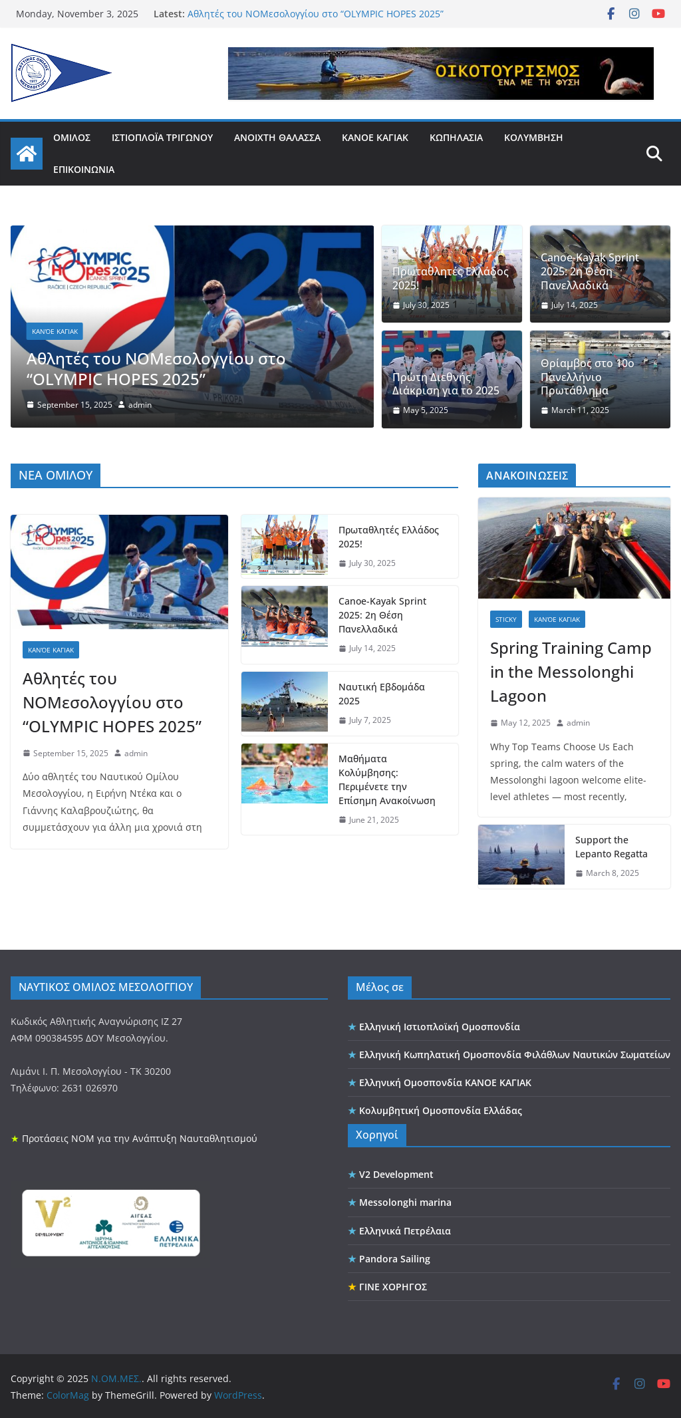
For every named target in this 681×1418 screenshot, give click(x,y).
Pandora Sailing (394, 1256)
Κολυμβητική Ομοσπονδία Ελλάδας (440, 1109)
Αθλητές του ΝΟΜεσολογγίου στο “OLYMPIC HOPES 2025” (316, 13)
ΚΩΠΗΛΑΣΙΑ (456, 137)
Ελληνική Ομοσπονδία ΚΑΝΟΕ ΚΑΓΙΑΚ (445, 1081)
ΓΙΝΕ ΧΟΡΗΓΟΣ (393, 1284)
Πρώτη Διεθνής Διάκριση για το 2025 (445, 384)
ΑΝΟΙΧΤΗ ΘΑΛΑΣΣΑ (277, 137)
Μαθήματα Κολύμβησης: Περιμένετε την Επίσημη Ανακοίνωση (387, 777)
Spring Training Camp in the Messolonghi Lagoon (571, 669)
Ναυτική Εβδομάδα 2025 (382, 691)
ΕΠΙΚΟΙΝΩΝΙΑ (83, 169)
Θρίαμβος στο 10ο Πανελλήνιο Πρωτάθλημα (587, 377)
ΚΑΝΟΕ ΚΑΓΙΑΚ (375, 137)
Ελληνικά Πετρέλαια (405, 1228)
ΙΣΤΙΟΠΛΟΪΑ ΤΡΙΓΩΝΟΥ (162, 137)
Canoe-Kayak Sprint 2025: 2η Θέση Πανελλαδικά (590, 271)
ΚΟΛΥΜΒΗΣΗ (533, 137)
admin (140, 404)
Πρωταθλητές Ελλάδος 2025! (450, 279)
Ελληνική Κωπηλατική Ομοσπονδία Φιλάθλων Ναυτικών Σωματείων (514, 1052)
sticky (506, 617)
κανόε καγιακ (55, 331)
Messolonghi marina (405, 1201)
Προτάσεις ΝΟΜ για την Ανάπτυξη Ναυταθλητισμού (139, 1136)
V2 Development (396, 1173)
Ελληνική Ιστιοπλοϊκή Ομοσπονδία (439, 1024)
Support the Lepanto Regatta (611, 845)
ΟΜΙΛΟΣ (71, 137)
